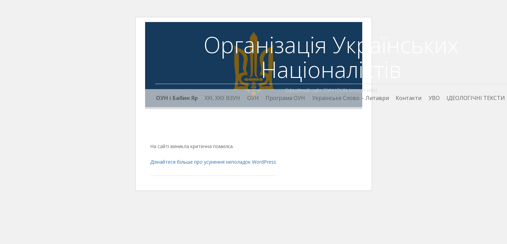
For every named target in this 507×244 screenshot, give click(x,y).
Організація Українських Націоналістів (331, 56)
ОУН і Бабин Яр (177, 98)
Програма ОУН (285, 98)
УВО (434, 98)
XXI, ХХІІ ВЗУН (222, 98)
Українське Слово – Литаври (350, 98)
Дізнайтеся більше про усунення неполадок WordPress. (213, 162)
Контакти (408, 98)
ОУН (253, 98)
